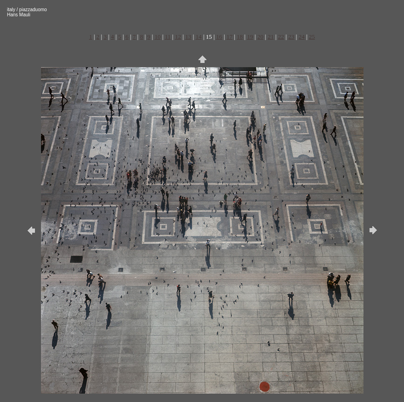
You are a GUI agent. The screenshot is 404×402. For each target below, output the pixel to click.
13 (188, 36)
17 (229, 36)
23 (291, 36)
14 (199, 36)
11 (168, 36)
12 (178, 36)
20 (260, 36)
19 (250, 36)
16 (219, 36)
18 (240, 36)
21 (270, 36)
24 (302, 36)
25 (312, 36)
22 (281, 36)
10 (158, 36)
